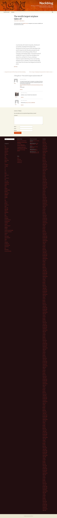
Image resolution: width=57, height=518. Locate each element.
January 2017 (44, 306)
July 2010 (44, 422)
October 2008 (45, 453)
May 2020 (44, 246)
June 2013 (44, 370)
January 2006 (44, 502)
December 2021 (45, 218)
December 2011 (45, 397)
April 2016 (44, 319)
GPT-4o (6, 185)
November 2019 (45, 255)
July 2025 (44, 154)
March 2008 (44, 464)
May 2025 (44, 157)
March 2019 (44, 267)
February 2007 (45, 483)
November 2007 (45, 470)
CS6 (5, 170)
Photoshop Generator (8, 219)
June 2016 (44, 316)
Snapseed (6, 233)
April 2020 (44, 248)
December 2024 (45, 164)
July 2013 (44, 368)
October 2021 (45, 221)
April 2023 (44, 194)
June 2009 (44, 441)
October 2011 (45, 400)
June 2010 (44, 423)
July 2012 (44, 386)
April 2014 (44, 355)
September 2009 (45, 437)
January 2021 (44, 234)
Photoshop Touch (7, 221)
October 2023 (45, 185)
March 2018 (44, 285)
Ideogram (6, 188)
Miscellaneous (22, 20)
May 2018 (44, 282)
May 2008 (44, 461)
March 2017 (44, 303)
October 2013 (45, 364)
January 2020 (44, 252)
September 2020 (45, 240)
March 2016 (44, 321)
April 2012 (44, 391)
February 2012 (45, 394)
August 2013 (44, 367)
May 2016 (44, 318)
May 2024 (44, 175)
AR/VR (5, 157)
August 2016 (44, 313)
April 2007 (44, 480)
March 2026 (44, 142)
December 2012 (45, 379)
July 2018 (44, 279)
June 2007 (44, 477)
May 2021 (44, 228)
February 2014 (45, 358)
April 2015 (44, 337)
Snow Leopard (7, 236)
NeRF (5, 213)
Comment (16, 115)
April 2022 (44, 212)
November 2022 (45, 201)
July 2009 (44, 440)
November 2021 (45, 219)
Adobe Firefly (6, 148)
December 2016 (45, 307)
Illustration (6, 191)
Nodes (5, 215)
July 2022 (44, 207)
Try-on (5, 240)
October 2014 (45, 346)
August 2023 (44, 188)
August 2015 (44, 331)
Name (15, 126)
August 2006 (44, 492)
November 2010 (45, 416)
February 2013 (45, 376)
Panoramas (6, 216)
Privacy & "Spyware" (7, 225)
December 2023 (45, 182)
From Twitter (6, 181)
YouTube (15, 66)
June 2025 (44, 155)
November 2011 (45, 398)
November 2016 (45, 309)
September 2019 (45, 258)
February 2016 (45, 322)
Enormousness (7, 178)
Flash (5, 179)
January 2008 (44, 467)
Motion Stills (6, 207)
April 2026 (44, 140)
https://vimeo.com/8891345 (30, 102)
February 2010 (45, 429)
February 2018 (45, 286)
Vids (5, 248)
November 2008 (45, 452)
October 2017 (45, 292)
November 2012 (45, 380)
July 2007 (44, 476)
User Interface (7, 246)
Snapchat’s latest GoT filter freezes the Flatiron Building (14, 71)
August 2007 (44, 474)
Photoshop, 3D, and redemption (21, 140)
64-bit (5, 146)
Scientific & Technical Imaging (9, 230)
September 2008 (45, 455)
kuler (5, 200)
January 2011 (44, 413)
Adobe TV (6, 152)
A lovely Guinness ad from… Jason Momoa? (34, 144)
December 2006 (45, 486)
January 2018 (44, 288)
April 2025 (44, 158)
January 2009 (44, 449)
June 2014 (44, 352)
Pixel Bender (6, 222)
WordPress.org (19, 162)
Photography (6, 218)
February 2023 (45, 197)
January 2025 (44, 163)
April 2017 (44, 301)
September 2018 (45, 276)
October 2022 (45, 203)
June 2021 (44, 227)
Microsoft (6, 203)
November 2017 (45, 291)
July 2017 (44, 297)
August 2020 (44, 242)
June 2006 (44, 495)
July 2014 (44, 350)
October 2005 (45, 507)
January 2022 (44, 216)
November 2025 (45, 148)
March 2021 (44, 231)
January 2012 (44, 395)
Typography (6, 242)
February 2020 (45, 251)
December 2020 (45, 236)
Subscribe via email (6, 12)
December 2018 (45, 271)
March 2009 (44, 446)
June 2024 (44, 173)
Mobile (6, 206)
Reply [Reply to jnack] (22, 97)
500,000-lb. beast (25, 23)
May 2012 (44, 389)
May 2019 (44, 264)
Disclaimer (12, 12)
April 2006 (44, 498)
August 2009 (44, 438)
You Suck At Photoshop (8, 251)
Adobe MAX (6, 149)
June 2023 (44, 191)
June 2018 (44, 280)
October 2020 (45, 239)
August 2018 (44, 277)
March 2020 (44, 249)
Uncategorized (7, 243)
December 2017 (45, 289)
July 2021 (44, 225)
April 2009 (44, 444)
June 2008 (44, 459)
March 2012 (44, 392)
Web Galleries (7, 249)
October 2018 (45, 274)
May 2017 (44, 300)
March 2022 (44, 213)
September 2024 (45, 169)
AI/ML (5, 155)
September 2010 (45, 419)
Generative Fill (7, 182)
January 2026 (44, 145)
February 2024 (45, 179)
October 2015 (45, 328)
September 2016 (45, 312)
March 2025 (44, 160)
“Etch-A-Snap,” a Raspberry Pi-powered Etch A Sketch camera (41, 71)
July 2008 (44, 458)
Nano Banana (6, 212)
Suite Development (7, 237)
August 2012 (44, 385)
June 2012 (44, 388)
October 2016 (45, 310)
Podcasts (6, 224)
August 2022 (44, 206)
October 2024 (45, 167)
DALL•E (6, 172)
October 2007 (45, 471)
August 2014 (44, 349)
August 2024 (44, 170)
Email (15, 128)
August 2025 (44, 152)
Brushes (6, 161)
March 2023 (44, 195)
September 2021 (45, 222)
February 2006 (45, 501)
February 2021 (45, 233)
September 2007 (45, 473)
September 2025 (45, 151)
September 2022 (45, 204)
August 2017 (44, 295)
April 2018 (44, 283)
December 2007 (45, 468)
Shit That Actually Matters (8, 231)
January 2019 (44, 270)
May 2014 (44, 353)
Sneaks (6, 234)
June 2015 (44, 334)
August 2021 (44, 224)
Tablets (6, 239)
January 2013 (44, 377)
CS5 (5, 169)
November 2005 (45, 505)
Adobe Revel (6, 151)
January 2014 (44, 359)
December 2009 (45, 432)
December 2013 (45, 361)
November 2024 (45, 166)
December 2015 (45, 325)
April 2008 (44, 462)
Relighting (6, 227)
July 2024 (44, 172)
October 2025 (45, 149)
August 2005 (44, 510)
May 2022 (44, 210)
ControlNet (6, 166)
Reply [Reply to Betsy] (22, 89)
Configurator (6, 164)
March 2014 (44, 356)
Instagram (6, 197)
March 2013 (44, 374)
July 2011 (44, 404)
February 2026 (45, 143)
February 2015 (45, 340)
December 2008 (45, 450)
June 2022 (44, 209)
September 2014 (45, 347)
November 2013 (45, 362)
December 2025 (45, 146)
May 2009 (44, 443)
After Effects (6, 154)
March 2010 (44, 428)
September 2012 (45, 383)
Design (6, 173)
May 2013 (44, 371)
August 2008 (44, 456)
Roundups (6, 228)
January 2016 (44, 324)
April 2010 (44, 426)
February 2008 (45, 465)
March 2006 (44, 499)
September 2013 (45, 365)
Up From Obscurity (7, 245)
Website (15, 130)
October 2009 (45, 435)
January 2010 (44, 431)
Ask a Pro (6, 158)
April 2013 (44, 373)
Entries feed (19, 159)
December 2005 (45, 504)
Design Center (7, 175)
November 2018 (45, 273)
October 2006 (45, 489)
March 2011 (44, 410)
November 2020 (45, 237)
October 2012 (45, 382)
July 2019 (44, 261)
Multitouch (6, 210)
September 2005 (45, 508)
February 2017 (45, 304)
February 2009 (45, 447)
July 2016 (44, 315)
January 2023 (44, 198)
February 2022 (45, 215)
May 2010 (44, 425)
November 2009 (45, 434)
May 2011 (44, 407)
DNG (5, 176)
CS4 (5, 167)
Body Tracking (7, 160)
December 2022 (45, 200)
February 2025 (45, 161)
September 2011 (45, 401)
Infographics (6, 194)
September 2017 (45, 294)
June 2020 (44, 245)
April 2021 (44, 230)
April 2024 (44, 176)
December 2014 (45, 343)
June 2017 (44, 298)
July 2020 (44, 243)
